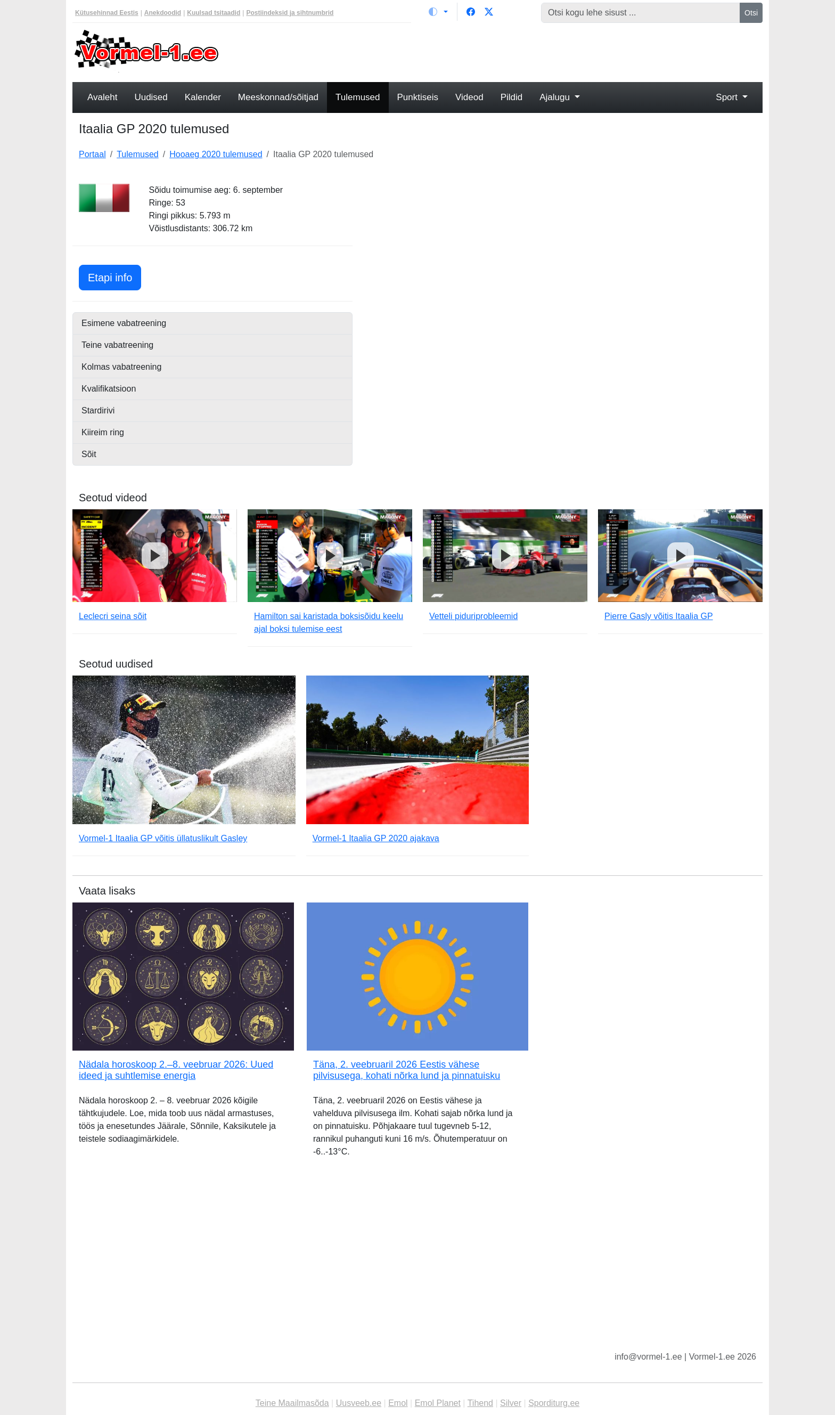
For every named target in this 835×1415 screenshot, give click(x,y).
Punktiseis (417, 97)
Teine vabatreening (117, 344)
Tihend (480, 1403)
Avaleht (102, 97)
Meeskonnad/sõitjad (278, 97)
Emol (397, 1403)
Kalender (203, 97)
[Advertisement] (505, 51)
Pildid (512, 97)
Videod (469, 97)
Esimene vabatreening (123, 323)
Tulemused (357, 97)
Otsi (751, 13)
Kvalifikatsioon (108, 388)
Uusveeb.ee (358, 1403)
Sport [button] (728, 97)
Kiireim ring (102, 432)
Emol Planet (438, 1403)
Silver (510, 1403)
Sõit (88, 454)
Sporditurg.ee (553, 1403)
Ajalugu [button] (555, 97)
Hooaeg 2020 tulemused (215, 154)
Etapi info (114, 276)
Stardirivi (97, 410)
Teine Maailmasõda (292, 1403)
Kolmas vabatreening (121, 366)
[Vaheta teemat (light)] (438, 12)
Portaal (92, 154)
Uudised (150, 97)
